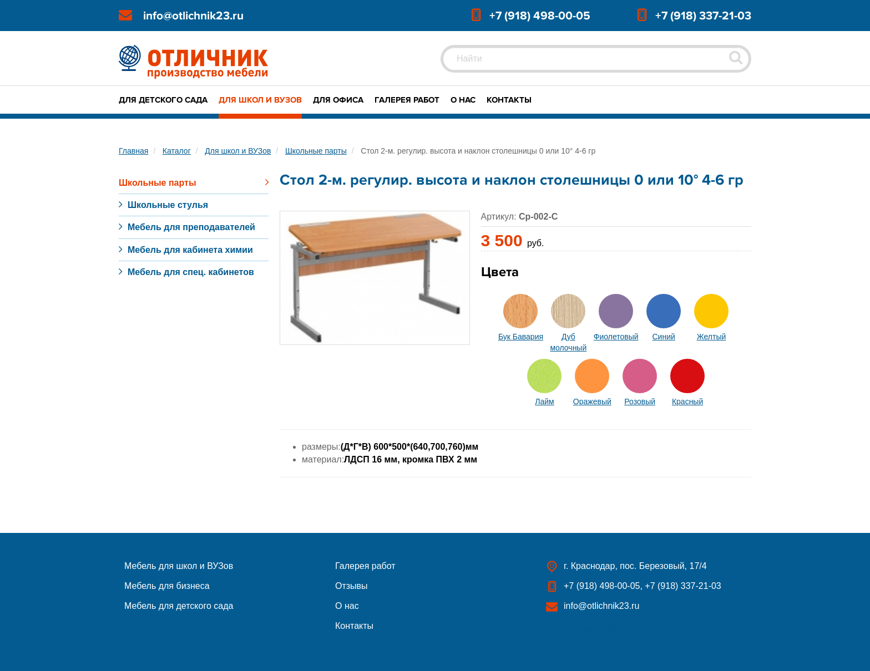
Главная (133, 150)
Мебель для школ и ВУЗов (178, 566)
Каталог (177, 150)
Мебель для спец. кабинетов (191, 272)
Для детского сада (163, 100)
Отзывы (351, 586)
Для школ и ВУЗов (260, 100)
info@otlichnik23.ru (193, 16)
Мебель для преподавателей (191, 227)
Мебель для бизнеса (167, 586)
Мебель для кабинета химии (190, 250)
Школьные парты (316, 150)
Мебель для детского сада (178, 606)
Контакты (509, 100)
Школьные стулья (168, 205)
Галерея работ (407, 100)
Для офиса (338, 100)
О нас (463, 100)
